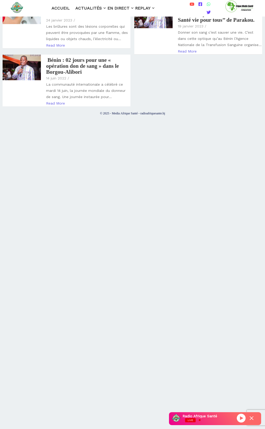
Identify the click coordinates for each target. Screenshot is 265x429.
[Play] (241, 418)
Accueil (60, 8)
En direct (119, 8)
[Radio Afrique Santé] (16, 7)
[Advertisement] (132, 265)
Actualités (89, 8)
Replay (143, 8)
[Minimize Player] (251, 418)
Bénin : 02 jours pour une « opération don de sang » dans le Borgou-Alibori (82, 66)
